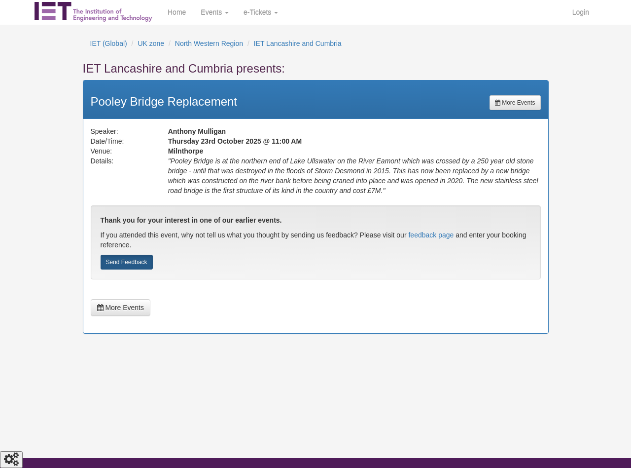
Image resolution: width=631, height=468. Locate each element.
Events (215, 12)
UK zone (151, 43)
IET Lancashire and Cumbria (298, 43)
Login (580, 12)
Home (177, 12)
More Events (515, 102)
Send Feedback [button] (126, 262)
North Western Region (209, 43)
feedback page (431, 235)
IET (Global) (108, 43)
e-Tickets (261, 12)
